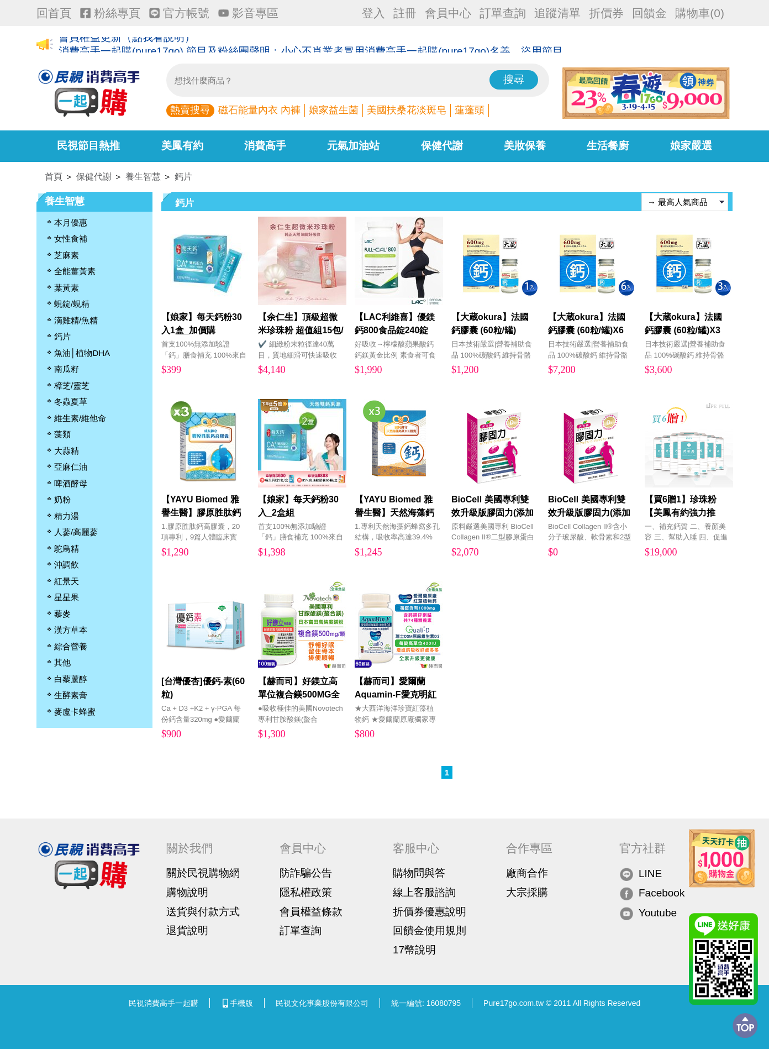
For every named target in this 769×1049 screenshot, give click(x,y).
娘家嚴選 (691, 145)
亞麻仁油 (70, 466)
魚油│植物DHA (82, 353)
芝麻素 (66, 255)
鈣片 (183, 176)
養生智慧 (143, 176)
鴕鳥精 (66, 548)
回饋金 (649, 13)
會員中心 (448, 13)
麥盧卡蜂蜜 (75, 711)
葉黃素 (66, 287)
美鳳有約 (182, 145)
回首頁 (53, 13)
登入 (373, 13)
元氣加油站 (353, 145)
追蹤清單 (557, 13)
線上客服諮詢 (424, 892)
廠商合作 (527, 873)
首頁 (53, 176)
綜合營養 (70, 646)
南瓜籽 (66, 369)
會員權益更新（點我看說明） (127, 45)
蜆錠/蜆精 (71, 303)
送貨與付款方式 (203, 911)
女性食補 (70, 238)
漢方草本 (70, 629)
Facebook (651, 893)
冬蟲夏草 (70, 401)
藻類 (62, 434)
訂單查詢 (503, 13)
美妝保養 (525, 145)
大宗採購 (527, 892)
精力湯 (66, 516)
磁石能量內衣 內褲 (259, 110)
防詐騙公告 (306, 873)
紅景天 (66, 581)
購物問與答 (419, 873)
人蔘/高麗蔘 (76, 532)
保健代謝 (442, 145)
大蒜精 (66, 450)
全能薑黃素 (75, 271)
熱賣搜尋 (190, 110)
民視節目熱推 (88, 145)
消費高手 (265, 145)
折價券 (606, 13)
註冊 (405, 13)
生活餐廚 (608, 145)
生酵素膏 (70, 695)
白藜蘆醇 (70, 679)
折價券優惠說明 (429, 911)
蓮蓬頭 (469, 110)
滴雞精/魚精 (76, 320)
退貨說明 (187, 930)
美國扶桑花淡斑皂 (406, 110)
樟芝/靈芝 (71, 385)
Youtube (648, 913)
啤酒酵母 (70, 483)
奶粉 (62, 499)
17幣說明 (414, 950)
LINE (640, 873)
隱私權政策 (306, 892)
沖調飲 (66, 564)
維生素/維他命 (80, 418)
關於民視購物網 (203, 873)
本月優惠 (70, 222)
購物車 (699, 13)
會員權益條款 (311, 911)
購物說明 (187, 892)
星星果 (66, 597)
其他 (62, 662)
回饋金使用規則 (429, 930)
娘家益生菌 (334, 110)
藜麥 (62, 613)
